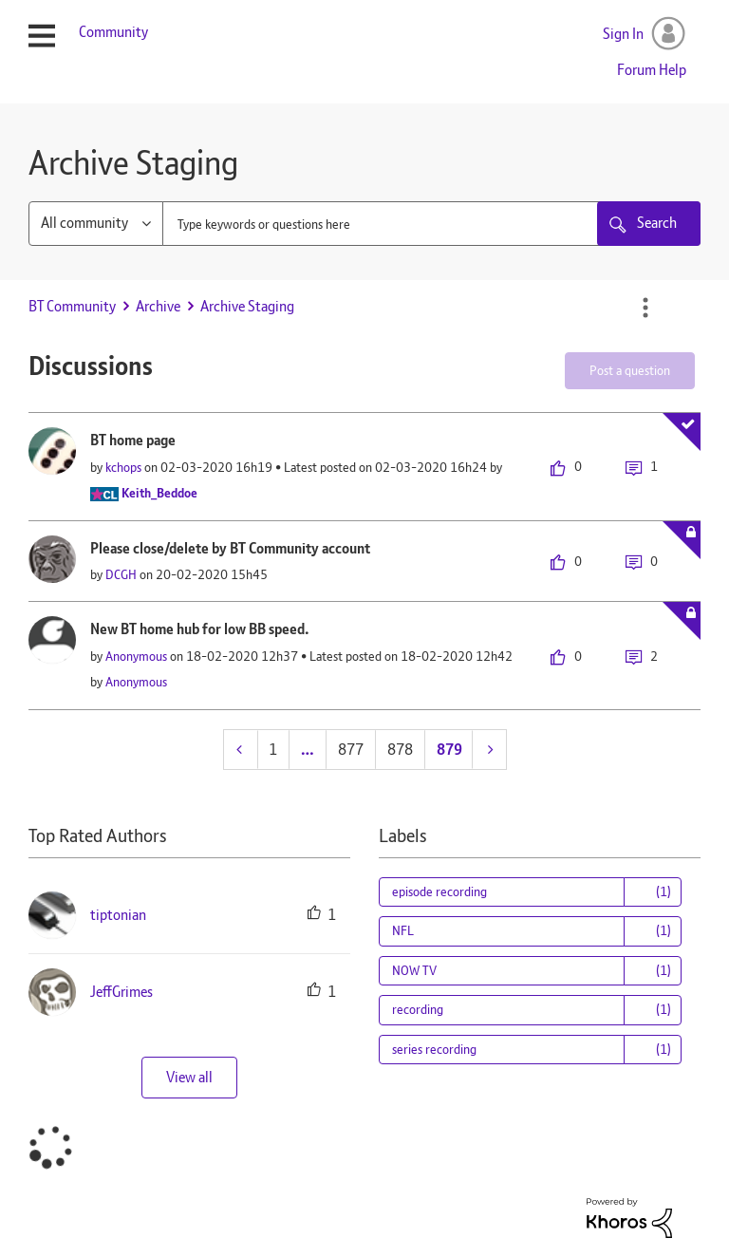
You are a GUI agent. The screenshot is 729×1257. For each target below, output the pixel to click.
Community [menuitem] (113, 32)
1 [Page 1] (273, 750)
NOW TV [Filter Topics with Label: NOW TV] (414, 970)
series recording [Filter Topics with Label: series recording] (434, 1049)
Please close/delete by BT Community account (230, 548)
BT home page (133, 440)
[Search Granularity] (95, 223)
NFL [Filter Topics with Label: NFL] (403, 930)
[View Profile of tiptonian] (118, 915)
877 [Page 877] (351, 750)
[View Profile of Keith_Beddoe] (159, 492)
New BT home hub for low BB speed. (199, 629)
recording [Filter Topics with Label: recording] (417, 1009)
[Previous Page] (241, 749)
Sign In (623, 34)
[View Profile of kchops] (123, 467)
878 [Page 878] (400, 750)
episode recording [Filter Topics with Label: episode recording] (439, 891)
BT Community (72, 306)
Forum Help (651, 70)
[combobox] (431, 223)
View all (189, 1077)
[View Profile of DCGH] (121, 574)
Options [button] (645, 308)
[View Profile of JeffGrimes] (121, 992)
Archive (158, 306)
